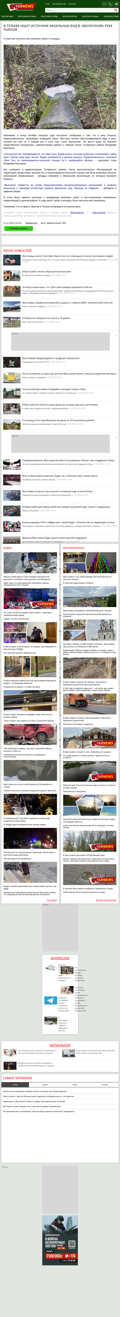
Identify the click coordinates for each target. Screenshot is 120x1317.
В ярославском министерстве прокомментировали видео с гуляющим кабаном (30, 681)
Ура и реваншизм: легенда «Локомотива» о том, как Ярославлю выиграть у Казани (37, 1051)
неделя (45, 1085)
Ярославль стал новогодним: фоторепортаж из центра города (87, 578)
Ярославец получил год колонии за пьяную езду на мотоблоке (57, 491)
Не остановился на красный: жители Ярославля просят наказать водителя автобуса (69, 373)
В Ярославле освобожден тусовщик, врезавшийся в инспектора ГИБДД (30, 647)
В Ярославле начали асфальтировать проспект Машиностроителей (87, 719)
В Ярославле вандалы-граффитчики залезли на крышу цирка (28, 715)
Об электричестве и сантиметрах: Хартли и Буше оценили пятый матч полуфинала (38, 1112)
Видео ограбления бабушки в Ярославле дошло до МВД (30, 887)
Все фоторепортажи (106, 900)
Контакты (72, 4)
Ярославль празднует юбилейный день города (87, 610)
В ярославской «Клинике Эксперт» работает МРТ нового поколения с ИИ (95, 1051)
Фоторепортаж (70, 16)
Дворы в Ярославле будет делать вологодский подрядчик (54, 538)
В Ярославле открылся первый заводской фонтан (63, 1024)
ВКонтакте (77, 212)
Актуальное (60, 1045)
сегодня (105, 1085)
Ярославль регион (27, 16)
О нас (47, 4)
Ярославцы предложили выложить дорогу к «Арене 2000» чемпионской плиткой (67, 302)
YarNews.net (30, 223)
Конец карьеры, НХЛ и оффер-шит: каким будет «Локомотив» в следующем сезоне (68, 522)
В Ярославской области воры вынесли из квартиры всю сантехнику (60, 404)
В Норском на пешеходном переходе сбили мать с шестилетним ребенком (30, 853)
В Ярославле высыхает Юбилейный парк (84, 855)
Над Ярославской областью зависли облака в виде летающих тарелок (89, 820)
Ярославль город (49, 16)
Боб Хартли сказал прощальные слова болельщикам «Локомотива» (32, 1106)
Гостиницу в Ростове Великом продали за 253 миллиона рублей (58, 420)
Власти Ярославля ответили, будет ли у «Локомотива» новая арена (59, 476)
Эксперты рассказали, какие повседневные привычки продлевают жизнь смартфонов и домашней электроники (81, 999)
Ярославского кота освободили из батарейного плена (28, 785)
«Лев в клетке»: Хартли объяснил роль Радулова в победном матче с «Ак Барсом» (38, 1096)
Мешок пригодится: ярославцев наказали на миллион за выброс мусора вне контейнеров (27, 578)
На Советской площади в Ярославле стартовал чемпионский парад (28, 613)
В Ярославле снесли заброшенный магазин (46, 271)
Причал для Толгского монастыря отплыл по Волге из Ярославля (89, 786)
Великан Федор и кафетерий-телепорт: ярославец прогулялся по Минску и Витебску (89, 645)
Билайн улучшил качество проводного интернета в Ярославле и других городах (36, 1064)
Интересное (60, 958)
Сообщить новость (18, 228)
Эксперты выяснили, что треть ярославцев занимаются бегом (57, 287)
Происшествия (111, 16)
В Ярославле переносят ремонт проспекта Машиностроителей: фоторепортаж (84, 683)
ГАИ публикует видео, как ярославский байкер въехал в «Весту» (28, 749)
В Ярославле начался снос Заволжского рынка (87, 751)
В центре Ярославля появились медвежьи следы (88, 888)
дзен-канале (99, 212)
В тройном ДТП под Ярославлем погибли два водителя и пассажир (27, 819)
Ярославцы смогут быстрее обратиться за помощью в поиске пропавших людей (67, 256)
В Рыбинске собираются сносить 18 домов (46, 318)
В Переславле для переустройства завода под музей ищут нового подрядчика (66, 507)
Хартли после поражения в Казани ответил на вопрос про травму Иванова (35, 1091)
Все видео (52, 900)
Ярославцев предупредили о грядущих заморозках (50, 358)
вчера (75, 1085)
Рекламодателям (59, 4)
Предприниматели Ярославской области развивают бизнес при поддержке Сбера (68, 460)
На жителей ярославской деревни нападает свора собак (54, 389)
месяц (15, 1085)
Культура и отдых (90, 16)
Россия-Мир (7, 16)
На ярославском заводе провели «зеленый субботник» (80, 974)
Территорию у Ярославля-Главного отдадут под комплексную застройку (34, 1101)
